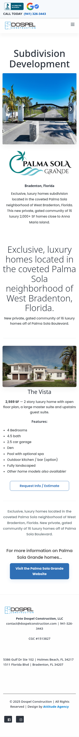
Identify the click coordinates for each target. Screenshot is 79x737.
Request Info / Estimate (39, 485)
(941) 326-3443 (35, 14)
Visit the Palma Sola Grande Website (40, 571)
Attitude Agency (56, 706)
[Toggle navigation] (73, 25)
